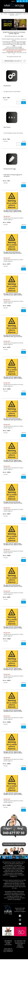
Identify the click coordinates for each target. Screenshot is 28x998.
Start (1, 13)
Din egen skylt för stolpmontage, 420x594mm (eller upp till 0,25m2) (13, 710)
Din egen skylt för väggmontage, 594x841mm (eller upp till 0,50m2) (13, 752)
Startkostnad (7, 85)
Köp (23, 102)
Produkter (5, 13)
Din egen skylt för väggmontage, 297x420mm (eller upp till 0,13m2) (13, 544)
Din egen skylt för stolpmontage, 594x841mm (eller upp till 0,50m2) (13, 793)
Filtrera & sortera (13, 61)
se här (20, 47)
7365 (14, 45)
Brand (24, 13)
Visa (23, 185)
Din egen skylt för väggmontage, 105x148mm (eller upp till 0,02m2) (13, 294)
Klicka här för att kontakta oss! (14, 844)
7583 (22, 36)
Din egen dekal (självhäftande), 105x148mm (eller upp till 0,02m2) (13, 336)
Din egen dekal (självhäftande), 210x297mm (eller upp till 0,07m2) (13, 502)
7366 (24, 43)
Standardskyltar (11, 13)
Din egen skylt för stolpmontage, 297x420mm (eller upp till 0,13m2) (13, 627)
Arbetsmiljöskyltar (18, 13)
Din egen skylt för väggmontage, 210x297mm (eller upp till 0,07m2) (13, 461)
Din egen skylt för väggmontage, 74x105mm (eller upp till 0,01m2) (12, 211)
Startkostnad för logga (10, 169)
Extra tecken (7, 127)
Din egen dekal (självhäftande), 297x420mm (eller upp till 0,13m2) (13, 585)
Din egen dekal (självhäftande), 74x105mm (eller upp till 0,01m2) (12, 252)
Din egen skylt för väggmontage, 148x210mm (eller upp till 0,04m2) (13, 377)
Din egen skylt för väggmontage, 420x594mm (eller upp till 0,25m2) (13, 669)
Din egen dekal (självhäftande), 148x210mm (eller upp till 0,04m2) (13, 419)
